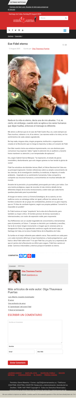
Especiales (18, 36)
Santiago (10, 36)
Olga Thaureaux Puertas (40, 49)
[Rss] (9, 30)
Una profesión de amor (17, 303)
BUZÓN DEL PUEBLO (48, 373)
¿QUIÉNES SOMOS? (15, 373)
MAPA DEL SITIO (31, 373)
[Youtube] (22, 30)
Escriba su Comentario (35, 331)
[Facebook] (12, 30)
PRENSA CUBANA (50, 375)
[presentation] (25, 360)
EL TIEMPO (38, 375)
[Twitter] (15, 30)
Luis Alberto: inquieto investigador (21, 297)
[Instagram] (19, 30)
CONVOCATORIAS (24, 375)
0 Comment (12, 266)
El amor (11, 300)
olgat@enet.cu (32, 275)
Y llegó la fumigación (16, 310)
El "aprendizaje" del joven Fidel (19, 307)
